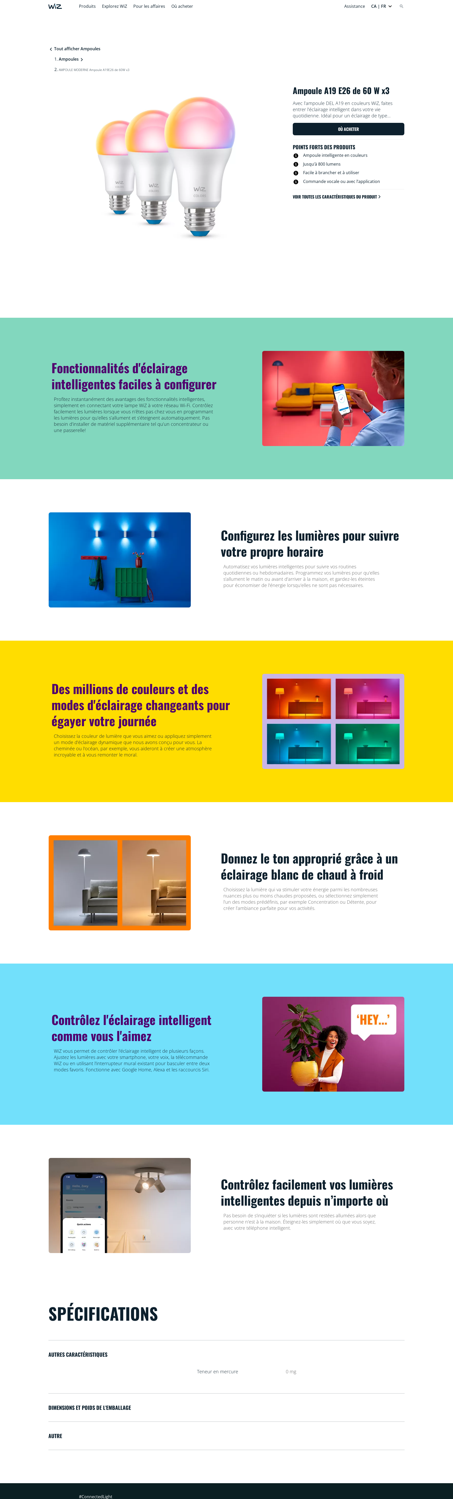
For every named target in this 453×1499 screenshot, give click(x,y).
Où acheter (182, 6)
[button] (381, 6)
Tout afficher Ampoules (74, 49)
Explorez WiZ (114, 6)
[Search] (401, 6)
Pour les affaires (149, 6)
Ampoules (69, 59)
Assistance (354, 6)
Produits (87, 6)
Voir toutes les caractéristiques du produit (337, 197)
